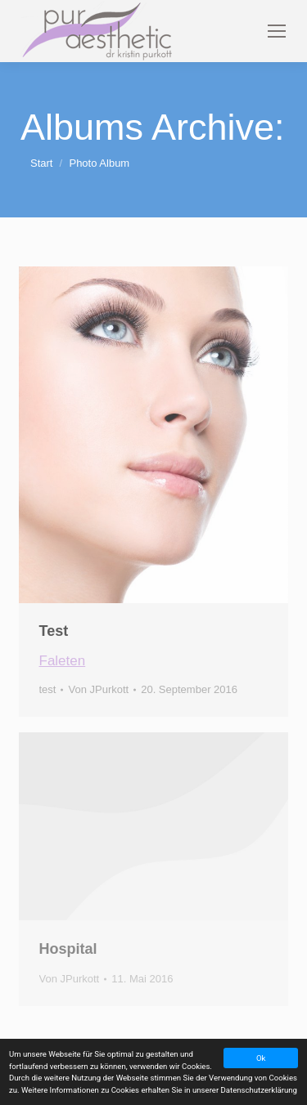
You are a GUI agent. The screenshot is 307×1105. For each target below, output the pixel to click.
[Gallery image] (153, 434)
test (47, 689)
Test (54, 631)
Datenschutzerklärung (259, 1089)
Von (98, 689)
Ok (260, 1058)
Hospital (68, 949)
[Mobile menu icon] (277, 31)
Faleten (62, 661)
